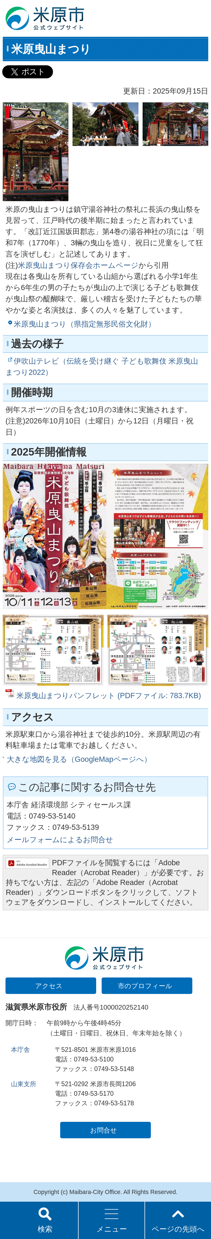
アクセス (49, 986)
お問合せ (103, 1130)
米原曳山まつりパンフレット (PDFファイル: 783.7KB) (108, 695)
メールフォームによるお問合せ (60, 839)
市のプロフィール (145, 986)
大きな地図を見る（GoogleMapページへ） (79, 759)
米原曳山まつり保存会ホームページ (78, 265)
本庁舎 (20, 1049)
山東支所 (23, 1084)
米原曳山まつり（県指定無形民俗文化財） (85, 324)
